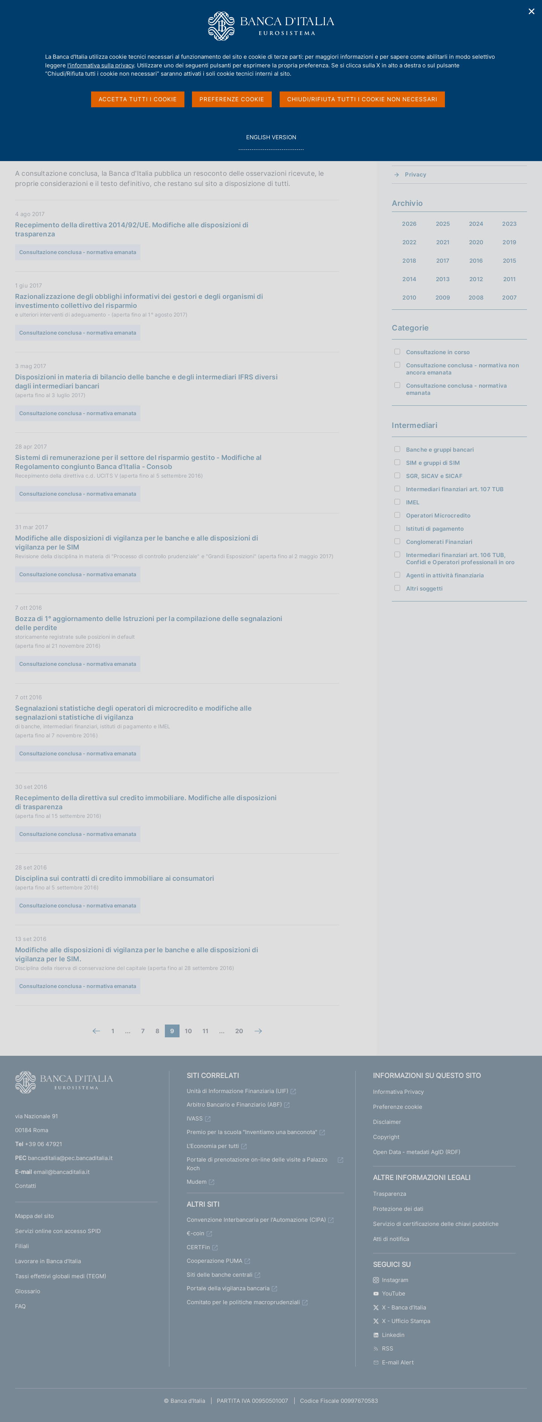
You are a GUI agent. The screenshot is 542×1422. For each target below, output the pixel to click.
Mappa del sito (34, 1216)
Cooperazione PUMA (214, 1260)
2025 (443, 223)
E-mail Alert (393, 1362)
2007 (509, 297)
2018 (409, 260)
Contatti (25, 1185)
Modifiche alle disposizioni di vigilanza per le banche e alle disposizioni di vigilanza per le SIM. (136, 954)
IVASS (195, 1118)
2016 (476, 260)
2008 (476, 297)
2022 (409, 242)
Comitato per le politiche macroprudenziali (243, 1302)
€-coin (195, 1233)
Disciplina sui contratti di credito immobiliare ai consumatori (114, 878)
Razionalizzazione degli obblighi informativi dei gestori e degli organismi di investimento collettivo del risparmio (139, 300)
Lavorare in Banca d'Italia (48, 1261)
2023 (509, 223)
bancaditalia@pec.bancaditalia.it (70, 1158)
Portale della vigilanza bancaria (228, 1288)
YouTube (389, 1293)
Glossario (27, 1291)
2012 (476, 279)
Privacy (415, 174)
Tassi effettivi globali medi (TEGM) (60, 1276)
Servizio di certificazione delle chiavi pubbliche (436, 1223)
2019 (509, 242)
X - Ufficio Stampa (401, 1321)
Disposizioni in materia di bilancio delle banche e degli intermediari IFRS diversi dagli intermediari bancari (146, 381)
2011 (509, 279)
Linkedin (389, 1334)
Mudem (197, 1181)
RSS (383, 1348)
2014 (409, 279)
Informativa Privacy (398, 1091)
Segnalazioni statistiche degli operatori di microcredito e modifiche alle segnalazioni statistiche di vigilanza (133, 712)
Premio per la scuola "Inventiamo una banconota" (252, 1132)
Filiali (22, 1246)
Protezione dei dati (398, 1208)
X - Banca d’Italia (399, 1307)
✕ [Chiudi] (531, 11)
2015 (509, 260)
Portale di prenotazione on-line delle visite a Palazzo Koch (257, 1164)
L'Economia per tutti (213, 1145)
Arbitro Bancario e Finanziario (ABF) (234, 1104)
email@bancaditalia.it (61, 1171)
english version (271, 141)
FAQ (20, 1306)
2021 (443, 242)
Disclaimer (387, 1121)
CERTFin (198, 1247)
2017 (443, 260)
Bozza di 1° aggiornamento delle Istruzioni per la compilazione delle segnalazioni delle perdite (149, 623)
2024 (476, 223)
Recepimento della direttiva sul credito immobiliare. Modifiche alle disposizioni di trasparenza (146, 802)
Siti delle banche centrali (220, 1274)
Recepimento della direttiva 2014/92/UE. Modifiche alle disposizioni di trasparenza (132, 229)
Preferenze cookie (397, 1106)
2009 (443, 297)
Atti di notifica (391, 1238)
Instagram (390, 1279)
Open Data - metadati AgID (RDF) (416, 1152)
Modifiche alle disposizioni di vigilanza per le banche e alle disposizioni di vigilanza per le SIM (136, 542)
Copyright (386, 1136)
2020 (476, 242)
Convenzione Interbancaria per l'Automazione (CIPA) (256, 1219)
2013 (443, 279)
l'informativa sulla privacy (100, 65)
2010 (409, 297)
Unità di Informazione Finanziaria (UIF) (237, 1091)
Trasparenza (389, 1193)
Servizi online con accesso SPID (58, 1231)
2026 (409, 223)
